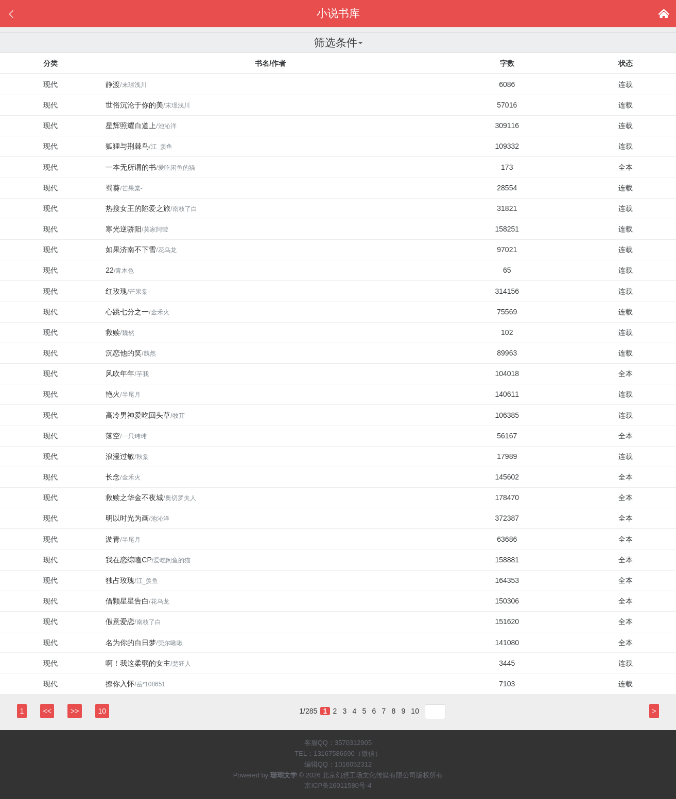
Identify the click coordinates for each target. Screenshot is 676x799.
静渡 (126, 84)
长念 (123, 477)
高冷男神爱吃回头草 (145, 415)
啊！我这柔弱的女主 (148, 663)
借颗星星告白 (137, 601)
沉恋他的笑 (130, 353)
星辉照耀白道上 (141, 125)
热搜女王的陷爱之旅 (151, 208)
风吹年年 (127, 373)
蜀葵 (124, 188)
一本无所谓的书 (150, 167)
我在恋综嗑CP (148, 560)
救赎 (120, 332)
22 (120, 270)
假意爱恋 (133, 621)
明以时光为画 (137, 518)
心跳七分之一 (137, 312)
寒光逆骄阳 (137, 229)
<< (47, 711)
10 (415, 711)
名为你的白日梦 (144, 642)
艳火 (123, 394)
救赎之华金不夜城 (151, 497)
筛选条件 (338, 42)
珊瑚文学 (283, 775)
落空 (126, 436)
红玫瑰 (127, 291)
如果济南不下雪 (141, 249)
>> (75, 711)
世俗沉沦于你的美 (147, 105)
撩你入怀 (135, 684)
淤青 (123, 539)
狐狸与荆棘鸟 (139, 146)
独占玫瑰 (132, 580)
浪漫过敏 (127, 456)
